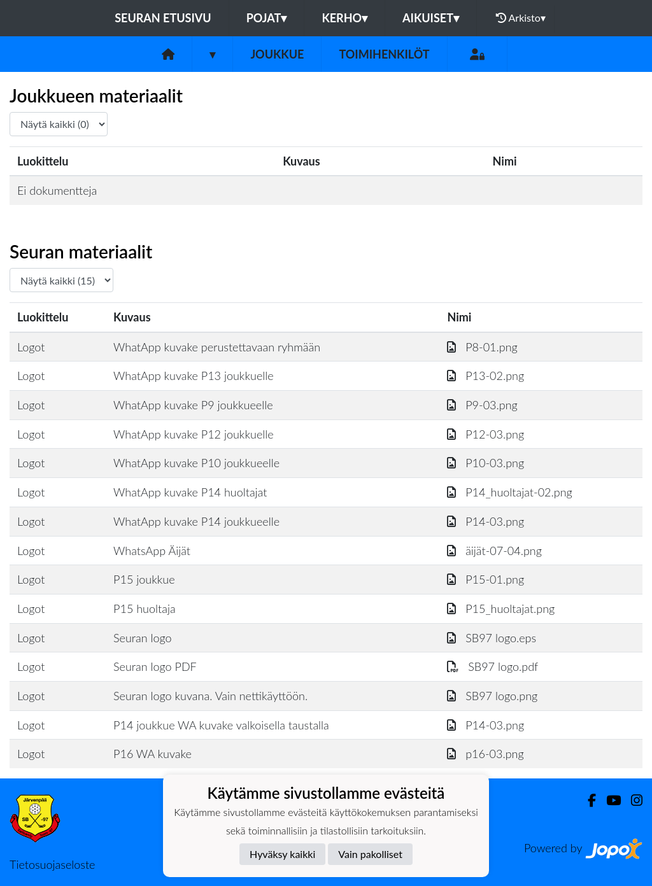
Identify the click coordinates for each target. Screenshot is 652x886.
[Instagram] (631, 800)
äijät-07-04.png (494, 551)
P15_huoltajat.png (501, 608)
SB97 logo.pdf (492, 666)
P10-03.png (485, 463)
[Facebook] (587, 800)
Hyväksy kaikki (282, 854)
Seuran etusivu (163, 18)
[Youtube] (608, 800)
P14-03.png (485, 521)
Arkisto (521, 17)
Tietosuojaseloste (52, 864)
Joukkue (277, 54)
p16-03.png (485, 754)
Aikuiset (430, 18)
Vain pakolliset (370, 854)
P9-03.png (482, 405)
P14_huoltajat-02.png (509, 492)
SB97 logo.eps (491, 638)
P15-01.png (485, 579)
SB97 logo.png (492, 696)
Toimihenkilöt (384, 54)
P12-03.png (485, 434)
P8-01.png (482, 347)
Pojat (266, 18)
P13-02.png (485, 376)
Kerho (344, 18)
